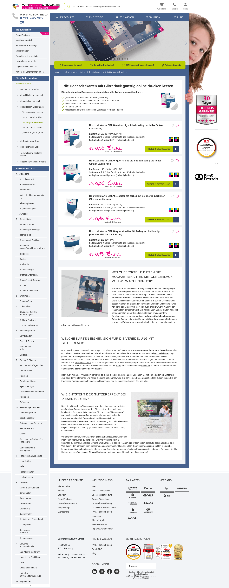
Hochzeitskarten (23, 83)
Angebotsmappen (28, 209)
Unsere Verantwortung (102, 495)
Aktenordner (25, 190)
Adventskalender (27, 184)
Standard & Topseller (29, 89)
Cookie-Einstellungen (101, 499)
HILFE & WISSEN (102, 538)
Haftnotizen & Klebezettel (31, 456)
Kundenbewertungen (145, 576)
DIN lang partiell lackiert (33, 112)
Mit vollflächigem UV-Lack (31, 95)
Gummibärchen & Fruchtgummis (27, 449)
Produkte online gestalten (27, 56)
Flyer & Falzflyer (27, 386)
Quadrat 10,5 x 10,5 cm (32, 133)
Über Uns (177, 17)
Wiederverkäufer (99, 524)
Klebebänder (25, 503)
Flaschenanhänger (28, 381)
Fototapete (24, 397)
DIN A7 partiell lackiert (32, 117)
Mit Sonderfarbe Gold (29, 141)
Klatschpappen (26, 498)
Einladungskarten (27, 331)
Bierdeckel (24, 254)
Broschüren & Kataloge (26, 46)
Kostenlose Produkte (25, 531)
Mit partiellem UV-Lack (30, 101)
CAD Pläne (25, 296)
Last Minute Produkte (67, 503)
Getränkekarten (27, 428)
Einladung (145, 366)
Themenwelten (95, 17)
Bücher (23, 285)
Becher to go (25, 235)
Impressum (97, 516)
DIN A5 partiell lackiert (32, 127)
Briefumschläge (27, 270)
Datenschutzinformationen (104, 507)
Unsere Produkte (70, 480)
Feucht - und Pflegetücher (31, 365)
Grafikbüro (111, 449)
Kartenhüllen (25, 493)
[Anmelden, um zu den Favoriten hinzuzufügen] (172, 125)
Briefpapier (25, 264)
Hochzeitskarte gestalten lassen (31, 154)
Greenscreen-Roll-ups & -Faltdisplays (31, 440)
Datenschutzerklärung (102, 503)
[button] (161, 7)
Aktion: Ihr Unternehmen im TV (30, 72)
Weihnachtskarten (83, 362)
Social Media (100, 564)
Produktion (152, 17)
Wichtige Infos (102, 480)
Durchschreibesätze (29, 325)
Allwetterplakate (27, 203)
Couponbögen (26, 301)
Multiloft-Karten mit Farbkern (33, 162)
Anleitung (149, 446)
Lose (22, 562)
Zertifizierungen (138, 538)
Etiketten (23, 355)
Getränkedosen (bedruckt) (31, 423)
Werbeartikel (63, 512)
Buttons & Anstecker (29, 291)
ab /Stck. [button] (105, 148)
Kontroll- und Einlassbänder (32, 519)
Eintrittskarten (26, 336)
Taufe (118, 366)
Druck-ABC (97, 549)
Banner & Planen (27, 224)
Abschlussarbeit (27, 179)
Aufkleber (24, 214)
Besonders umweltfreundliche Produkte (32, 247)
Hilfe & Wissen (125, 17)
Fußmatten (25, 402)
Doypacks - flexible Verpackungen (28, 313)
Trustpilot (133, 566)
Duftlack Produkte (28, 320)
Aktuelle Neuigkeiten (101, 490)
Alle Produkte (65, 17)
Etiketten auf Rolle (25, 348)
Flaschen (24, 376)
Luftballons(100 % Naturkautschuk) (30, 574)
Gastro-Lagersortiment (30, 407)
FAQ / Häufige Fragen (102, 512)
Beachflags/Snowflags (30, 230)
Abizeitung (24, 174)
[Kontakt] (175, 7)
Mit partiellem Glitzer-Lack (32, 107)
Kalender (24, 482)
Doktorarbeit (25, 306)
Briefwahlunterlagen (29, 275)
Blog (94, 553)
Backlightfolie (26, 219)
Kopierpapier (25, 524)
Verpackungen (22, 51)
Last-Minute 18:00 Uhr (26, 61)
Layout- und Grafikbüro (26, 67)
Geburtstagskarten (28, 413)
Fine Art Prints (26, 371)
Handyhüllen (25, 461)
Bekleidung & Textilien (30, 240)
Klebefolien (25, 509)
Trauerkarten (155, 375)
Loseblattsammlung (28, 568)
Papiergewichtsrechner (102, 529)
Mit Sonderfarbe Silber (30, 147)
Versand (166, 480)
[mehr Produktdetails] (177, 125)
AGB (94, 486)
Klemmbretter (26, 514)
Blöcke (23, 259)
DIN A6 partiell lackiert (33, 122)
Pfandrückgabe (99, 520)
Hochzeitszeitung (27, 477)
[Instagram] (102, 571)
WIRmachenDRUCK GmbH (71, 539)
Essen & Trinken (27, 341)
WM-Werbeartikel (24, 40)
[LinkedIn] (94, 571)
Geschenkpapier (27, 418)
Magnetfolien (25, 581)
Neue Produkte (23, 35)
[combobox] (108, 6)
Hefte (22, 466)
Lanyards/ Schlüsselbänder (27, 545)
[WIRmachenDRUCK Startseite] (36, 6)
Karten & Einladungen (29, 488)
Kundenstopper (26, 538)
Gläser (23, 434)
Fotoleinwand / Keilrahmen (32, 392)
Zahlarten (133, 480)
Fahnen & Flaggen (28, 360)
